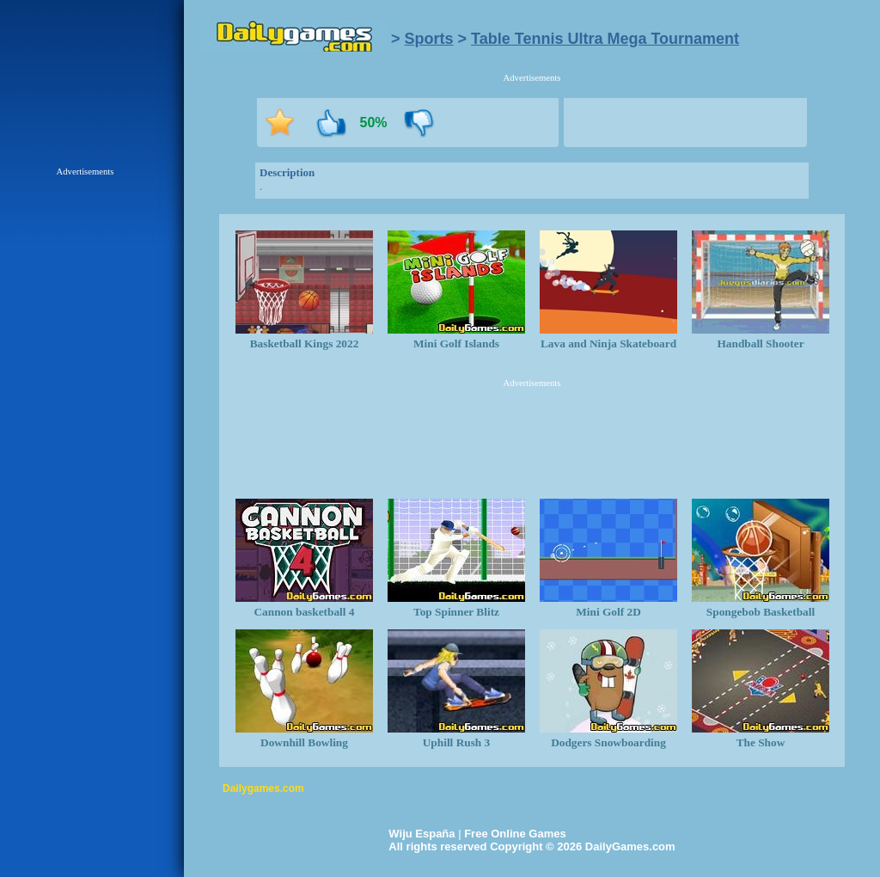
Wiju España (421, 833)
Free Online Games (515, 833)
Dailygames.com (263, 788)
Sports (429, 38)
